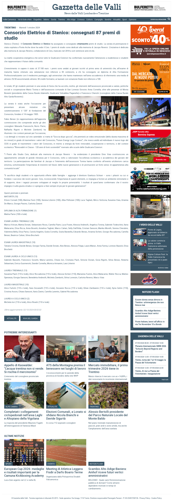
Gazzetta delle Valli (150, 452)
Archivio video (163, 268)
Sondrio (108, 19)
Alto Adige (71, 19)
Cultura (89, 19)
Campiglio (98, 19)
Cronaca (80, 19)
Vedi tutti (165, 379)
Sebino (46, 19)
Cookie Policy (156, 498)
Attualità (116, 19)
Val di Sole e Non (25, 19)
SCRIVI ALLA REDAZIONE (158, 19)
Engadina (37, 19)
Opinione (132, 19)
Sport (124, 19)
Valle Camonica (9, 19)
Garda (53, 19)
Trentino (61, 19)
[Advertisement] (150, 392)
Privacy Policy (144, 498)
